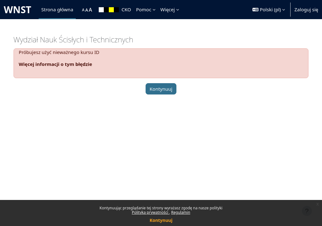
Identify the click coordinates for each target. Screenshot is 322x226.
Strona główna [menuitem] (57, 9)
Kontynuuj (161, 220)
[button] (268, 9)
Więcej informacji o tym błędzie (64, 64)
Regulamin (180, 212)
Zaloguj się (306, 9)
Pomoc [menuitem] (143, 9)
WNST (17, 9)
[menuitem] (79, 9)
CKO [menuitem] (126, 9)
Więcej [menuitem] (167, 9)
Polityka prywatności (150, 212)
